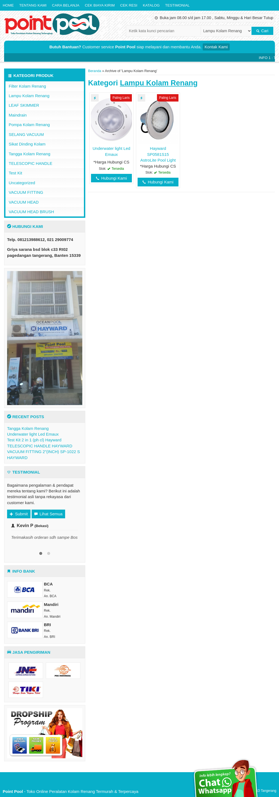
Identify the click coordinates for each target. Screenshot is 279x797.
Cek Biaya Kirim (100, 5)
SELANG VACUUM (26, 134)
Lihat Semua (48, 513)
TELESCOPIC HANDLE (30, 163)
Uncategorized (22, 182)
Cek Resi (128, 5)
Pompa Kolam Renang (29, 124)
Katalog (151, 5)
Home (8, 5)
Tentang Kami (33, 5)
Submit (19, 513)
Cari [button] (262, 31)
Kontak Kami (216, 46)
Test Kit (15, 173)
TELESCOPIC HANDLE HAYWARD (39, 446)
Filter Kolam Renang (27, 86)
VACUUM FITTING (26, 192)
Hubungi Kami (111, 178)
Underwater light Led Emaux (33, 434)
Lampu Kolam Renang (29, 95)
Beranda (94, 71)
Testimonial (177, 5)
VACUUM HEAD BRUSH (31, 211)
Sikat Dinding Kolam (27, 144)
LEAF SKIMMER (24, 105)
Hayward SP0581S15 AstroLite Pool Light (158, 154)
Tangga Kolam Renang (29, 153)
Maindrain (18, 115)
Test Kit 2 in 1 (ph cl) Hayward (34, 440)
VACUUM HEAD (24, 202)
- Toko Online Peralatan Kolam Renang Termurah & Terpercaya (70, 791)
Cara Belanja (66, 5)
